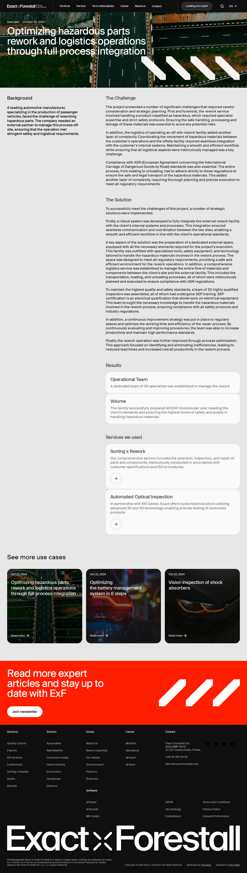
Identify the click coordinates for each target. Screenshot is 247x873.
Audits (11, 778)
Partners (91, 771)
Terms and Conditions (216, 802)
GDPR (169, 802)
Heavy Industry (56, 764)
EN (233, 6)
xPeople (91, 802)
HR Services (14, 757)
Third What (234, 865)
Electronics (54, 771)
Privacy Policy (211, 809)
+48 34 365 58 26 (176, 757)
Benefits (131, 743)
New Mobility (55, 750)
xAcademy (132, 750)
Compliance (173, 816)
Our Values (93, 757)
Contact (157, 6)
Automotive (54, 743)
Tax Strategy (173, 809)
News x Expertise (96, 750)
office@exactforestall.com (182, 764)
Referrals (92, 778)
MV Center (92, 816)
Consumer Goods (58, 757)
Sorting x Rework (17, 771)
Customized (14, 764)
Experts (12, 750)
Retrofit (12, 786)
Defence (52, 786)
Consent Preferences (216, 816)
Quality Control (16, 743)
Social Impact (95, 764)
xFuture (130, 764)
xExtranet (92, 809)
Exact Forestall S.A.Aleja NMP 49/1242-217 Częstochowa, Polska (182, 746)
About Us (92, 743)
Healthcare (54, 778)
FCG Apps (206, 865)
